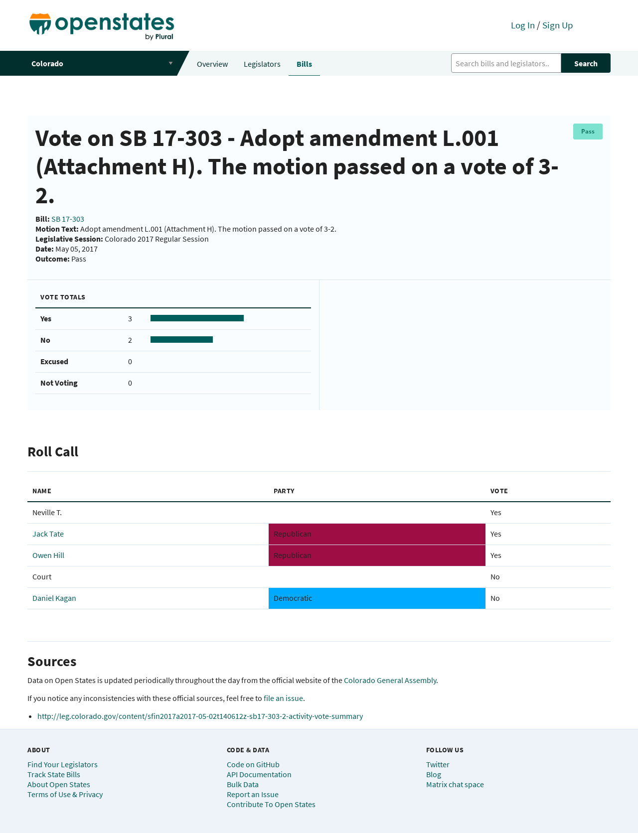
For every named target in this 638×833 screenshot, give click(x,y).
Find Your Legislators (62, 764)
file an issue (283, 698)
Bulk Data (243, 784)
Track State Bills (53, 774)
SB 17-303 (67, 219)
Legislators (262, 64)
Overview (212, 64)
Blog (433, 774)
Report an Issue (253, 794)
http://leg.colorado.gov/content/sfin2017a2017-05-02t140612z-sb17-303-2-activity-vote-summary (200, 716)
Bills (304, 64)
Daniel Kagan (54, 598)
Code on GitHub (253, 764)
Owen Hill (48, 555)
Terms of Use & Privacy (65, 794)
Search (586, 63)
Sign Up (557, 25)
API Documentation (259, 774)
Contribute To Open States (271, 804)
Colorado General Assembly (390, 680)
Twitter (438, 764)
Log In (523, 25)
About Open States (58, 784)
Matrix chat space (455, 784)
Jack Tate (48, 534)
